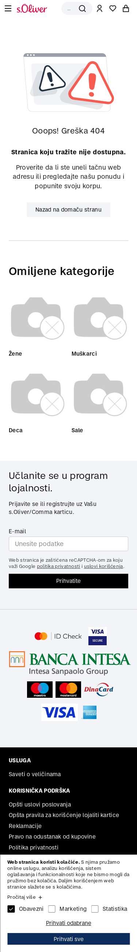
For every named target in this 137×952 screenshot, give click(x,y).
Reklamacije (25, 826)
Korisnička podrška (39, 790)
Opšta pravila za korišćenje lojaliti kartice (64, 815)
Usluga (20, 760)
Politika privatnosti (33, 847)
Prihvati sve (69, 939)
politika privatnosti (58, 566)
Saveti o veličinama (35, 774)
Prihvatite (68, 580)
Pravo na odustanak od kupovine (52, 836)
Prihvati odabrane (68, 923)
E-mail (17, 531)
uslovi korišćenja (103, 566)
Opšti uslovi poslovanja (40, 804)
